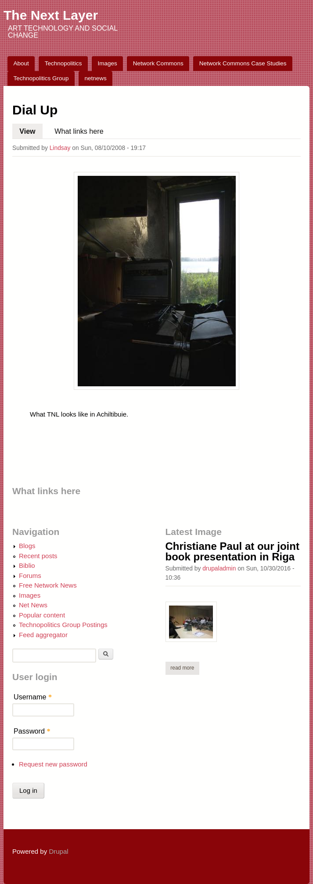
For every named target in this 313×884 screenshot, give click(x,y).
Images (107, 63)
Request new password (53, 764)
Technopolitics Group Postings (63, 624)
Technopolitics (63, 63)
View (31, 129)
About (21, 63)
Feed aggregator (43, 634)
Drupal (58, 851)
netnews (96, 78)
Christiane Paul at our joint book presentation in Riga (232, 551)
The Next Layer (51, 15)
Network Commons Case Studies (243, 63)
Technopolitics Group (41, 78)
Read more (184, 667)
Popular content (42, 615)
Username (33, 697)
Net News (33, 605)
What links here (78, 131)
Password (32, 731)
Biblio (27, 565)
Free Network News (48, 585)
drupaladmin (219, 568)
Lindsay (60, 147)
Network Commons (158, 63)
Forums (30, 575)
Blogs (27, 545)
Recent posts (38, 556)
